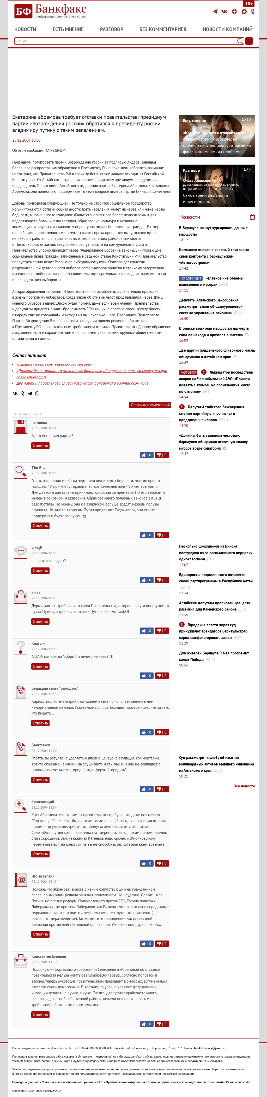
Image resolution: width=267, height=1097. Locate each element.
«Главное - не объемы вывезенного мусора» (54, 364)
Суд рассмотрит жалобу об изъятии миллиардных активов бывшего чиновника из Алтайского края (216, 764)
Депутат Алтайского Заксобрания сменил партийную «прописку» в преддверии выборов (211, 413)
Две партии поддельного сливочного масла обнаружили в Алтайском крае (82, 383)
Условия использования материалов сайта (72, 1082)
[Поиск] (240, 41)
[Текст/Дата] (249, 41)
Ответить (40, 445)
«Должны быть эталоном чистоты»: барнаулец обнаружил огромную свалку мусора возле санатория (213, 442)
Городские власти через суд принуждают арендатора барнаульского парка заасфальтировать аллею (213, 631)
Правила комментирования (125, 1082)
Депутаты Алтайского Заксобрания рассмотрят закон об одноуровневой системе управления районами (210, 306)
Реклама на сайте (238, 1082)
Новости (25, 29)
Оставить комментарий (150, 404)
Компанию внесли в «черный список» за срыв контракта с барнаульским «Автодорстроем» (214, 256)
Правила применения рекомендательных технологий (186, 1082)
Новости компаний (228, 29)
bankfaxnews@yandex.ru (211, 1048)
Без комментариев (162, 29)
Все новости (244, 785)
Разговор (111, 29)
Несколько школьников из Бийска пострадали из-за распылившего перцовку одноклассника (215, 552)
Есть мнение (68, 29)
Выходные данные (25, 1082)
